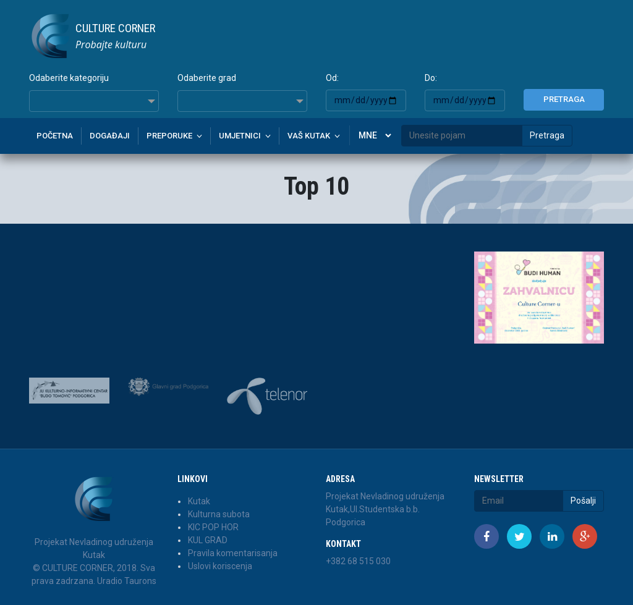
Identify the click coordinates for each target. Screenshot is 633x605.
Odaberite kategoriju (69, 78)
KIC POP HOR (213, 527)
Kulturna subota (219, 514)
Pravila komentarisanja (233, 553)
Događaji (110, 135)
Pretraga (564, 99)
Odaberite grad (206, 78)
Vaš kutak (308, 135)
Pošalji (583, 501)
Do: (431, 78)
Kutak (199, 501)
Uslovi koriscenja (220, 566)
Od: (332, 78)
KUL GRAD (207, 540)
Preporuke (169, 135)
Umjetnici (240, 135)
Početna (54, 135)
